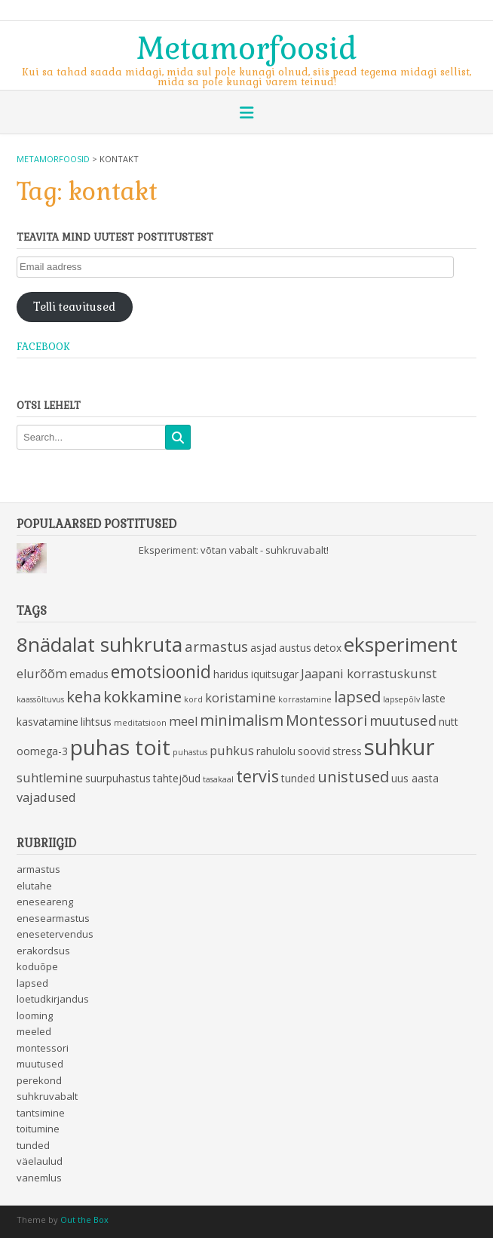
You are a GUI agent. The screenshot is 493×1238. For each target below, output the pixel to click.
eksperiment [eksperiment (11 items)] (401, 644)
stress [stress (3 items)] (347, 751)
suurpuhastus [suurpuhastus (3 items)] (118, 778)
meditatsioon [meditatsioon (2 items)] (140, 722)
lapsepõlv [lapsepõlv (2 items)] (401, 699)
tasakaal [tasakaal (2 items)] (218, 779)
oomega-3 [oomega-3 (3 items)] (42, 751)
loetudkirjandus (53, 999)
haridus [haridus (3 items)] (231, 674)
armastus (38, 869)
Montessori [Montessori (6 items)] (326, 719)
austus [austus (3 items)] (295, 648)
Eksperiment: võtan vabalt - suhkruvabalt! (234, 550)
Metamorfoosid (246, 46)
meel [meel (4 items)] (183, 721)
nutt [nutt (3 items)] (448, 721)
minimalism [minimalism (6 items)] (241, 719)
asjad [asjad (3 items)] (263, 648)
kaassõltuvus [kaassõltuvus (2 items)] (40, 699)
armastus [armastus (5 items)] (216, 646)
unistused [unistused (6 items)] (353, 776)
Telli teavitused (74, 307)
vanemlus (39, 1177)
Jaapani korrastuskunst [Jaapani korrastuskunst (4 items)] (368, 673)
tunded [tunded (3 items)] (298, 778)
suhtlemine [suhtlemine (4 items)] (50, 778)
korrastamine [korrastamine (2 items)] (305, 699)
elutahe (34, 885)
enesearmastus (53, 918)
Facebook (43, 346)
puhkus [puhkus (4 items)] (232, 750)
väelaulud (40, 1161)
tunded (33, 1145)
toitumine (38, 1128)
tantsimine (41, 1113)
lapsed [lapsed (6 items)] (357, 696)
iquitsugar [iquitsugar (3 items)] (275, 674)
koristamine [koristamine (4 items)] (240, 698)
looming (35, 1015)
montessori (43, 1048)
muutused (40, 1064)
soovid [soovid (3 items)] (314, 751)
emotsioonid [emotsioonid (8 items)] (161, 672)
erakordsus (43, 950)
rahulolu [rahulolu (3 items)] (275, 751)
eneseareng (45, 901)
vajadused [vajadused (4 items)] (46, 797)
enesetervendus (55, 934)
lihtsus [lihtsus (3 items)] (96, 721)
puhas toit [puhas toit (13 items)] (120, 747)
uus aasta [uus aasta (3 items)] (415, 778)
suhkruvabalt (47, 1096)
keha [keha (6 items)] (83, 696)
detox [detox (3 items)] (327, 648)
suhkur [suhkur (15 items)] (399, 747)
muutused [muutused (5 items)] (402, 720)
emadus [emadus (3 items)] (89, 674)
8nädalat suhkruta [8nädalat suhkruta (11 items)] (99, 644)
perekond (39, 1080)
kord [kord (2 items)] (193, 699)
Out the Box (84, 1219)
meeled (34, 1031)
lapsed (32, 983)
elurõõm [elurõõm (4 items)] (42, 673)
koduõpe (37, 966)
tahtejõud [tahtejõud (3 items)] (177, 778)
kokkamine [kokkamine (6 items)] (142, 696)
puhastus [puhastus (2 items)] (190, 752)
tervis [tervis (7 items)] (257, 776)
